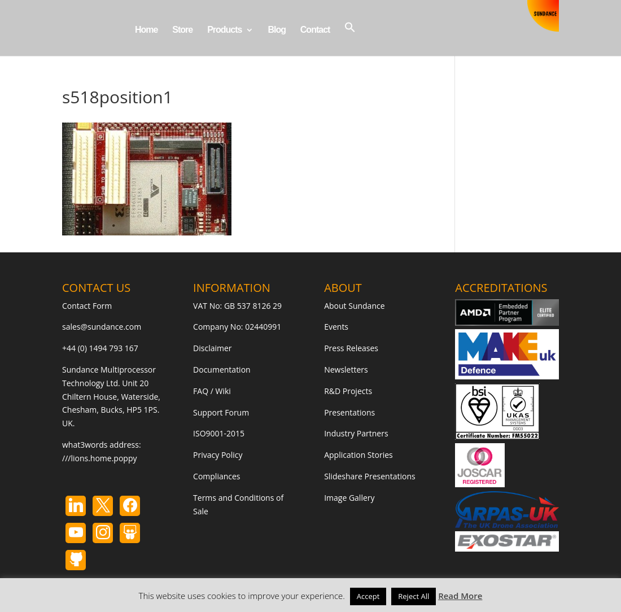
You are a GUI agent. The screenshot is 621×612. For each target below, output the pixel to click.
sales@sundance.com (101, 326)
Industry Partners (356, 433)
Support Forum (221, 412)
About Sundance (354, 305)
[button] (350, 38)
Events (336, 326)
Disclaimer (212, 348)
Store (182, 30)
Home (146, 30)
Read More (460, 595)
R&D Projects (348, 391)
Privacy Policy (217, 454)
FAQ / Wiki (212, 391)
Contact (315, 30)
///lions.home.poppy (99, 458)
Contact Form (87, 305)
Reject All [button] (413, 596)
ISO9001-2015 (218, 433)
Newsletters (346, 369)
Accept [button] (368, 596)
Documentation (222, 369)
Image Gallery (349, 497)
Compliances (216, 476)
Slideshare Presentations (370, 476)
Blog (277, 30)
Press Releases (351, 348)
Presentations (349, 412)
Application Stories (358, 454)
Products (224, 30)
